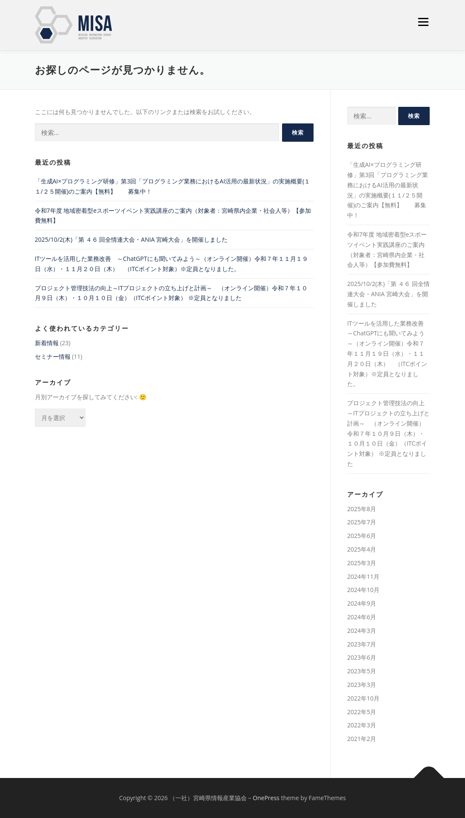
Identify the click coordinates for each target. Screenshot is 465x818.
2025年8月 (361, 509)
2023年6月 (361, 657)
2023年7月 (361, 644)
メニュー (423, 21)
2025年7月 (361, 522)
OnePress (266, 798)
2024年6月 (361, 617)
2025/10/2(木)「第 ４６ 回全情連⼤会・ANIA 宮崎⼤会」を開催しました (131, 239)
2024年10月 (363, 590)
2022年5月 (361, 712)
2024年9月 (361, 603)
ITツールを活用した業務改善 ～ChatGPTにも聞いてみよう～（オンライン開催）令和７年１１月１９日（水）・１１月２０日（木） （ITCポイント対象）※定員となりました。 (388, 353)
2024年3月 (361, 630)
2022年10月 (363, 698)
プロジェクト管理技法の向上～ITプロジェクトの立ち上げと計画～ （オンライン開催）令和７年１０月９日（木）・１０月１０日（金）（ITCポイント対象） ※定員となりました (388, 433)
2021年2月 (361, 739)
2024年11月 (363, 576)
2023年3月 (361, 685)
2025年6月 (361, 536)
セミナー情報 (53, 356)
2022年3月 (361, 725)
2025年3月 (361, 563)
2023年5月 (361, 671)
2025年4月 (361, 549)
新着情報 (47, 343)
